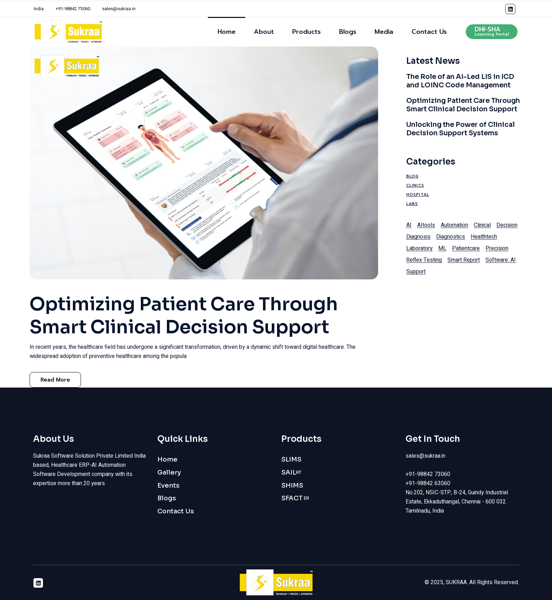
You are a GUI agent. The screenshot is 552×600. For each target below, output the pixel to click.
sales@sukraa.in (119, 8)
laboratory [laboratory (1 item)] (419, 248)
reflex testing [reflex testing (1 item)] (424, 260)
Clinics (415, 185)
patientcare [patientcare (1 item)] (466, 248)
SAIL (291, 472)
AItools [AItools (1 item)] (426, 225)
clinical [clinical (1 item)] (482, 225)
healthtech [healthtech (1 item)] (484, 237)
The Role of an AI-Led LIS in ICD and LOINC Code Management (460, 81)
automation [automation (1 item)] (454, 225)
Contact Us (175, 511)
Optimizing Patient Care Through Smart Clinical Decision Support (184, 316)
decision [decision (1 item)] (507, 225)
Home (167, 459)
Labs (412, 204)
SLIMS (291, 459)
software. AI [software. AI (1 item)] (500, 260)
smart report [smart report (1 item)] (463, 260)
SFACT (295, 498)
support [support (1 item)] (416, 271)
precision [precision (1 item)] (496, 248)
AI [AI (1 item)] (409, 225)
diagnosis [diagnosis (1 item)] (418, 237)
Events (168, 485)
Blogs (166, 498)
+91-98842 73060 (73, 8)
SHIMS (292, 485)
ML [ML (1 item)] (442, 248)
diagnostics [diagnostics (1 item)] (450, 237)
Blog (412, 176)
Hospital (417, 195)
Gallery (169, 472)
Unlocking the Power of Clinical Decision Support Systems (460, 128)
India (39, 8)
